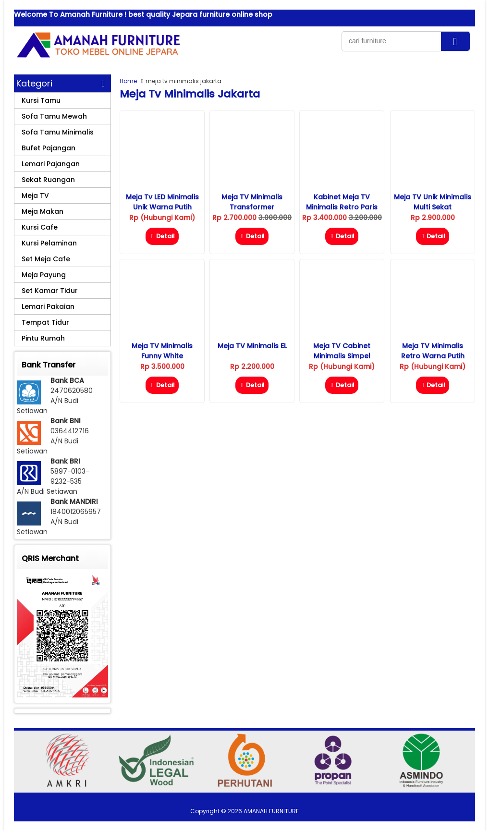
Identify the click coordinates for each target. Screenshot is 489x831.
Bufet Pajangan (48, 148)
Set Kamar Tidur (50, 290)
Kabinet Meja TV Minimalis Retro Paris (342, 202)
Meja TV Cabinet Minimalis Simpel (341, 351)
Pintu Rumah (43, 338)
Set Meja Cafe (46, 259)
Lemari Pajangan (51, 164)
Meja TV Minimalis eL (252, 346)
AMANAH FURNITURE (271, 811)
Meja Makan (42, 211)
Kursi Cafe (40, 227)
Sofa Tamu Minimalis (58, 132)
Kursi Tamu (41, 100)
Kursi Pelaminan (49, 243)
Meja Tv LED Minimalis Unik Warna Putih (162, 202)
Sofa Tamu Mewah (54, 116)
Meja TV (35, 195)
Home (128, 81)
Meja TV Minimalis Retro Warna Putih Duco (433, 356)
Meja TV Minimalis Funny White (162, 351)
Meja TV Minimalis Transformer (251, 202)
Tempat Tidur (45, 322)
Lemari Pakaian (48, 306)
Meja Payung (44, 275)
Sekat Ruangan (48, 179)
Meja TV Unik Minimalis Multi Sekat (432, 202)
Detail (162, 236)
